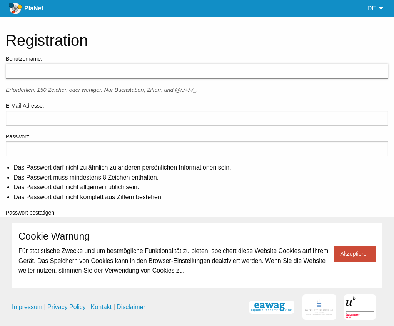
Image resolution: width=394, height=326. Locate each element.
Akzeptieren (355, 254)
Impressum (27, 307)
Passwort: (17, 136)
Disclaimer (131, 307)
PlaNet (33, 8)
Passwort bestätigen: (31, 213)
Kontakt (101, 307)
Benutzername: (24, 59)
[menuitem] (373, 8)
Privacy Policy (66, 307)
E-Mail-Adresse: (25, 106)
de (371, 8)
